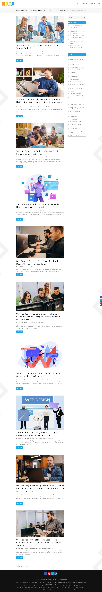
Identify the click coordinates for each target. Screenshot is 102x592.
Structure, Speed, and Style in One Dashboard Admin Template (76, 27)
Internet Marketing (74, 79)
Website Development (51, 494)
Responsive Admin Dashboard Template (77, 85)
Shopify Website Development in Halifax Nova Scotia (42, 106)
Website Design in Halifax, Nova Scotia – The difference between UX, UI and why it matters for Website (38, 542)
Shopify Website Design (36, 156)
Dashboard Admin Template (76, 67)
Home (61, 10)
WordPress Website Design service (76, 131)
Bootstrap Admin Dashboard (76, 59)
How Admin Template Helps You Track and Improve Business (77, 36)
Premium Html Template (75, 81)
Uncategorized (73, 116)
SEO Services (33, 379)
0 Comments (50, 51)
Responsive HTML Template (76, 88)
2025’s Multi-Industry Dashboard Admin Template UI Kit (77, 32)
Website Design (34, 266)
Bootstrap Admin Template (76, 62)
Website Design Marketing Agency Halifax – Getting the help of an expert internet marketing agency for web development (40, 488)
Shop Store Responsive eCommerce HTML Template (77, 94)
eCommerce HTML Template (77, 69)
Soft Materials (73, 114)
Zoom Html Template (75, 135)
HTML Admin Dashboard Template (75, 73)
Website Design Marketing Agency (37, 51)
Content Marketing (74, 64)
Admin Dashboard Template (76, 57)
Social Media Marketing (75, 111)
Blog (65, 10)
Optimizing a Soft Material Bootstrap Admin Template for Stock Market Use (77, 47)
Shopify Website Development (24, 106)
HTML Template (74, 76)
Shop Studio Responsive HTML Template (77, 98)
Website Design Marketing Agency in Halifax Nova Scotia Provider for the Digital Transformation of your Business (39, 317)
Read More (19, 60)
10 (28, 566)
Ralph (26, 51)
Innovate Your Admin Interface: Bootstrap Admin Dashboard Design (77, 41)
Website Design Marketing (76, 121)
